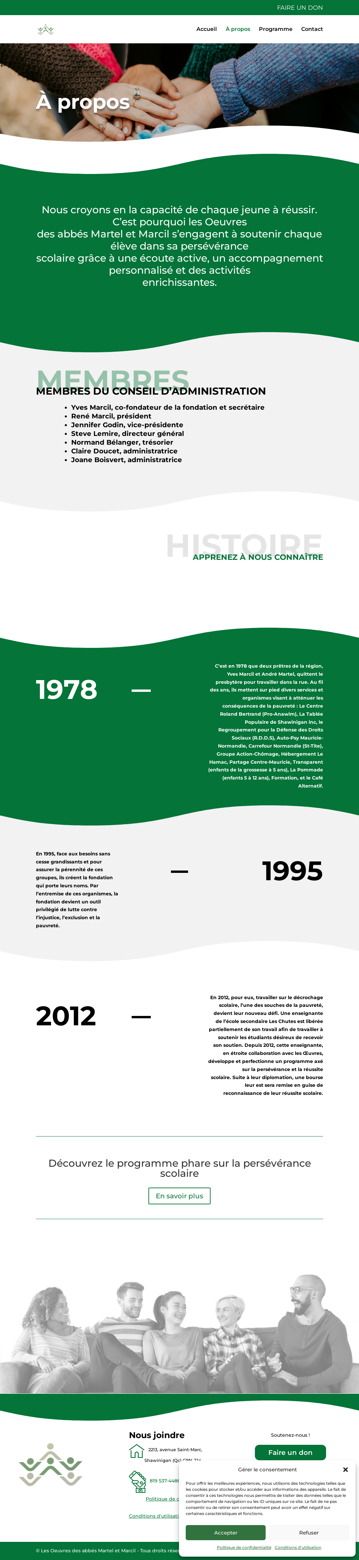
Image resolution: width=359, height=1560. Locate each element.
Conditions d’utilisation (298, 1547)
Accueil (206, 29)
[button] (345, 1469)
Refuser (309, 1532)
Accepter (225, 1532)
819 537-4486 (163, 1481)
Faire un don (300, 8)
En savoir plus (179, 1196)
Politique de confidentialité (244, 1547)
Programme (276, 29)
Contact (312, 29)
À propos (238, 29)
